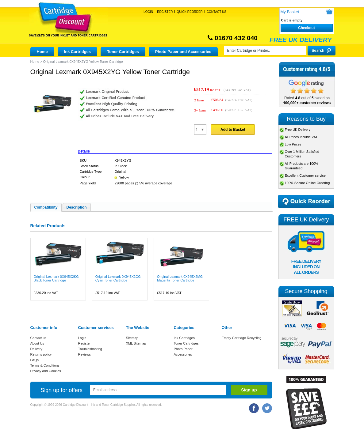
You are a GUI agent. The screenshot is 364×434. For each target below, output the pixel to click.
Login (148, 11)
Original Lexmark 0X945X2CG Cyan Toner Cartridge (118, 278)
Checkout (306, 28)
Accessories (183, 354)
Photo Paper (183, 349)
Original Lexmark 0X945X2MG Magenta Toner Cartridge (180, 278)
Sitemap (132, 338)
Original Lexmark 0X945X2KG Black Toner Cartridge (56, 278)
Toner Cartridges (123, 51)
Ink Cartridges (77, 51)
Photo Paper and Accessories (183, 51)
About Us (37, 343)
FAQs (34, 360)
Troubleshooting (90, 349)
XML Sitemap (136, 343)
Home (42, 51)
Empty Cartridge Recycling (242, 338)
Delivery (36, 349)
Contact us (38, 338)
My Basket (290, 11)
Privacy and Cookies (45, 371)
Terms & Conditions (44, 365)
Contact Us (216, 11)
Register (165, 11)
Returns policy (41, 354)
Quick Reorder (189, 11)
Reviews (84, 354)
